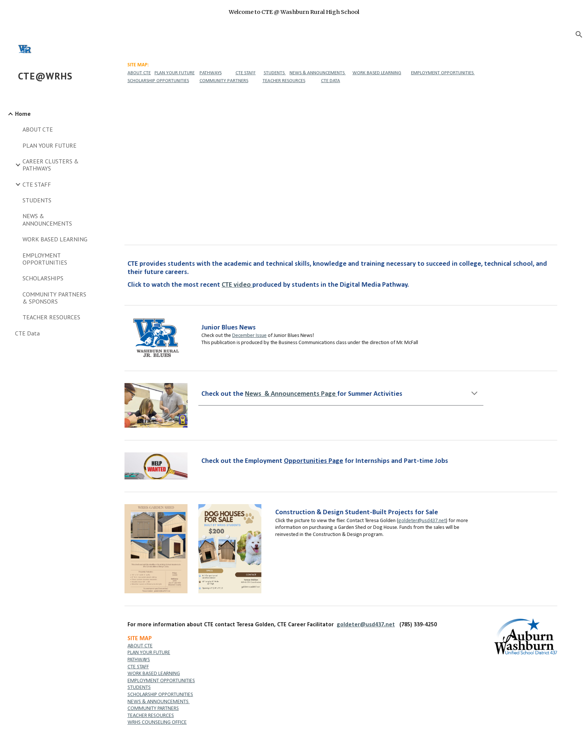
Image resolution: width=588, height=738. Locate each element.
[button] (579, 34)
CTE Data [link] (27, 333)
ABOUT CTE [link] (37, 129)
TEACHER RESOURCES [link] (51, 317)
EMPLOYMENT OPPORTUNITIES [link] (44, 258)
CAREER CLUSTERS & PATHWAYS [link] (50, 164)
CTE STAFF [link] (36, 184)
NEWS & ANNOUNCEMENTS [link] (47, 219)
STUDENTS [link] (36, 200)
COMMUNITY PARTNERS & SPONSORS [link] (54, 297)
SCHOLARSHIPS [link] (42, 278)
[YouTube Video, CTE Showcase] (340, 164)
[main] (340, 72)
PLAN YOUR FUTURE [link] (49, 145)
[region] (294, 12)
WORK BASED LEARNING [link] (54, 239)
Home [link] (23, 113)
